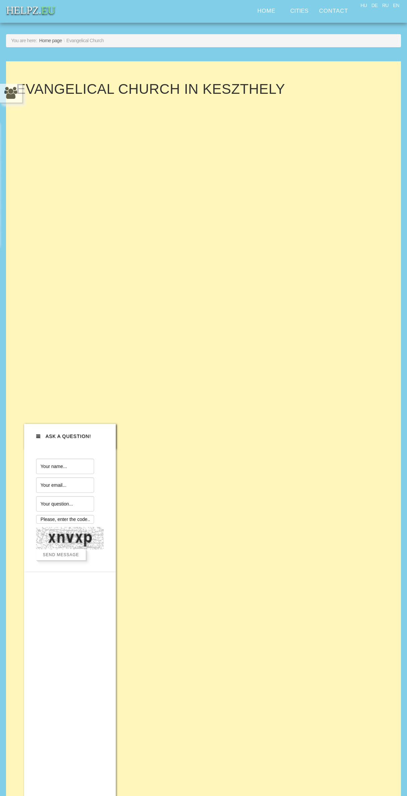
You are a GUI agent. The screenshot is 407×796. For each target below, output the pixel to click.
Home (266, 11)
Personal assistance (56, 581)
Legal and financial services (68, 592)
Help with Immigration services (72, 625)
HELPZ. (333, 537)
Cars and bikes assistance (66, 515)
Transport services (53, 526)
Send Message (340, 201)
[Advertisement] (341, 331)
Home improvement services (69, 548)
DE (375, 5)
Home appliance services (64, 537)
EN (396, 5)
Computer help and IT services (72, 559)
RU (385, 5)
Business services (53, 603)
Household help (49, 570)
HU (363, 5)
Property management (60, 614)
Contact (333, 11)
